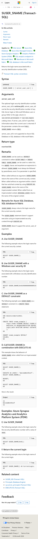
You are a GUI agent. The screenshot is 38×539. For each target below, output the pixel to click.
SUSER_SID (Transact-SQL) (14, 479)
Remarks (6, 39)
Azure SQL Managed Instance (22, 51)
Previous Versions (17, 527)
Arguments (6, 34)
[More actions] (34, 7)
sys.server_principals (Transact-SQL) (18, 485)
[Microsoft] (19, 2)
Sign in (34, 3)
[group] (19, 287)
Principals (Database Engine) (15, 482)
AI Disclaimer (6, 527)
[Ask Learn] (31, 7)
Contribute (5, 530)
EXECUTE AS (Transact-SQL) (15, 488)
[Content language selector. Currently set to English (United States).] (11, 517)
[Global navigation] (2, 3)
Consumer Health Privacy (9, 533)
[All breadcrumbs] (3, 7)
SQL (8, 7)
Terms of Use (25, 533)
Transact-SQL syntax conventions (15, 74)
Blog (26, 527)
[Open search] (29, 3)
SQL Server (16, 7)
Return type (7, 37)
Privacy (13, 530)
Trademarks (5, 536)
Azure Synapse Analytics (10, 53)
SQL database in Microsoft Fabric (21, 62)
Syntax (5, 32)
